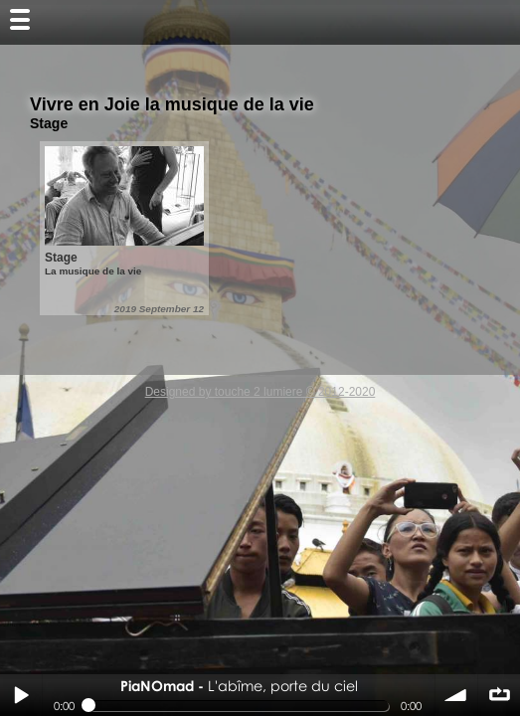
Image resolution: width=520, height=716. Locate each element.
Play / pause (21, 695)
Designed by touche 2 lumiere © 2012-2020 (260, 392)
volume (456, 695)
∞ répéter (499, 695)
